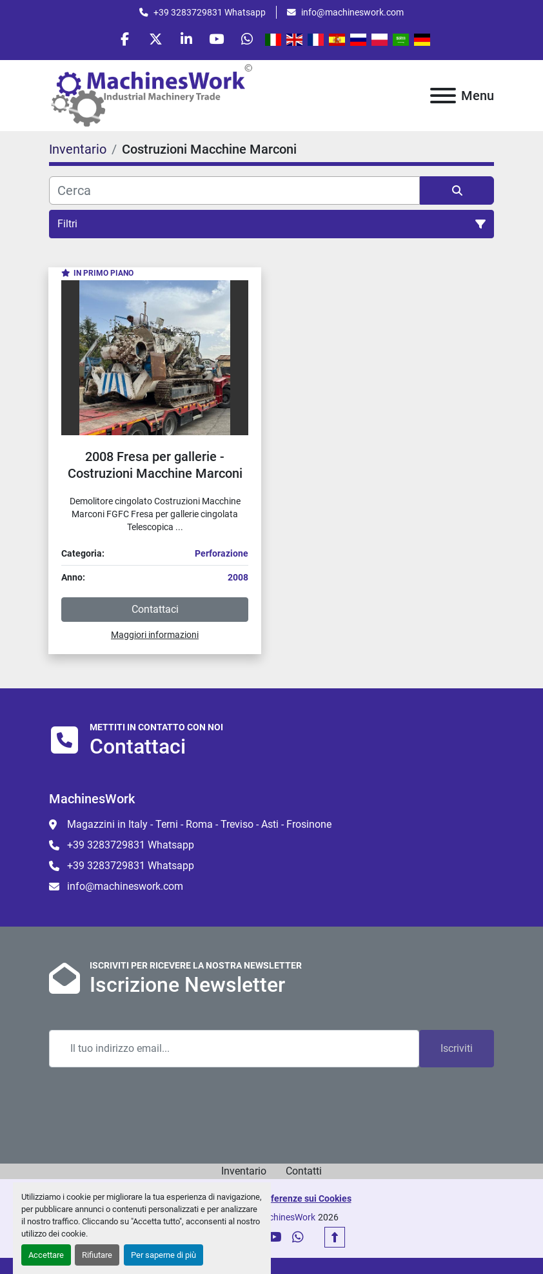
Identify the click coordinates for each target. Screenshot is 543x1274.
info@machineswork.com (352, 12)
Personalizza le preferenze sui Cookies (271, 1201)
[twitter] (153, 40)
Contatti (304, 1173)
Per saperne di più (163, 1255)
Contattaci (155, 611)
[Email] (234, 1051)
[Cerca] (234, 192)
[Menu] (443, 97)
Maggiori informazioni (155, 637)
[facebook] (120, 40)
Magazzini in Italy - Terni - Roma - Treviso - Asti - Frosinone (199, 827)
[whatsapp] (252, 40)
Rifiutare (97, 1255)
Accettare (46, 1255)
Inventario (243, 1173)
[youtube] (219, 40)
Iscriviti (456, 1051)
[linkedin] (186, 40)
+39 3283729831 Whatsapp (209, 12)
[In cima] (334, 1239)
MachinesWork (285, 1220)
